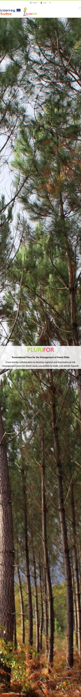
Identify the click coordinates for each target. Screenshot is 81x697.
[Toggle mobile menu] (80, 8)
